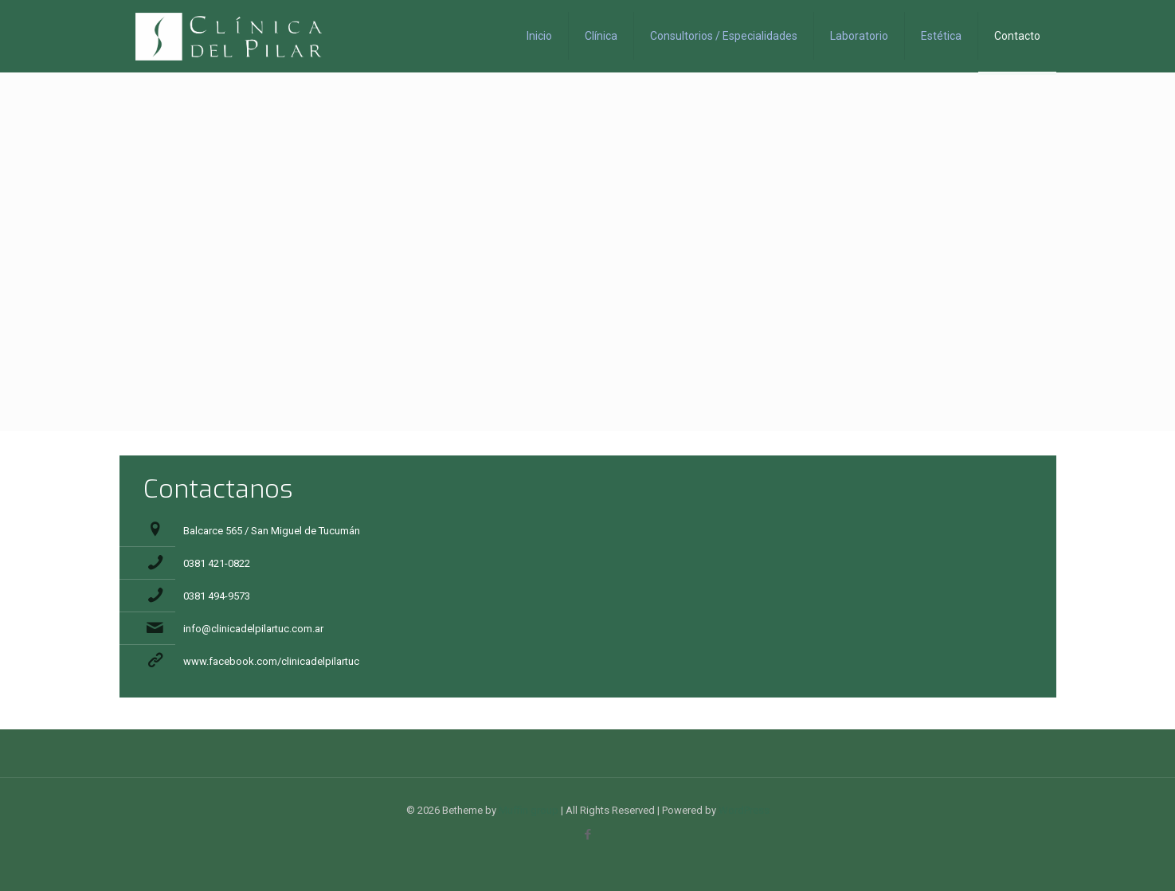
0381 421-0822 (216, 563)
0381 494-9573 (216, 596)
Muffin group (528, 810)
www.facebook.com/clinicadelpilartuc (271, 661)
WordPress (744, 810)
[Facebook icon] (587, 834)
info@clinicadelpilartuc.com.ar (253, 629)
